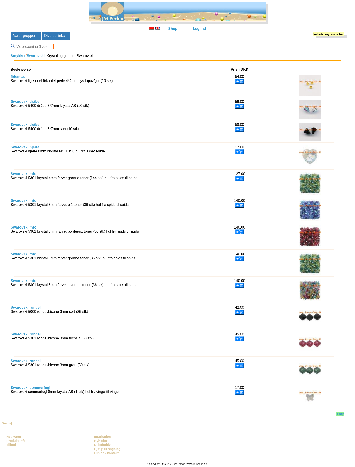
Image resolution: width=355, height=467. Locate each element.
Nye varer (13, 436)
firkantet (18, 77)
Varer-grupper (25, 36)
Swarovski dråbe (25, 102)
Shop (172, 29)
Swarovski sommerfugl (30, 388)
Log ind (199, 29)
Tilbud (11, 445)
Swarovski (36, 56)
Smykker (18, 56)
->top (340, 414)
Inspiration (102, 436)
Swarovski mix (23, 174)
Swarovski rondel (26, 307)
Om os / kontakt (106, 453)
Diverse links (55, 36)
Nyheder (100, 441)
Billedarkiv (102, 445)
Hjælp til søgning (107, 449)
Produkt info (16, 441)
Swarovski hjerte (25, 147)
